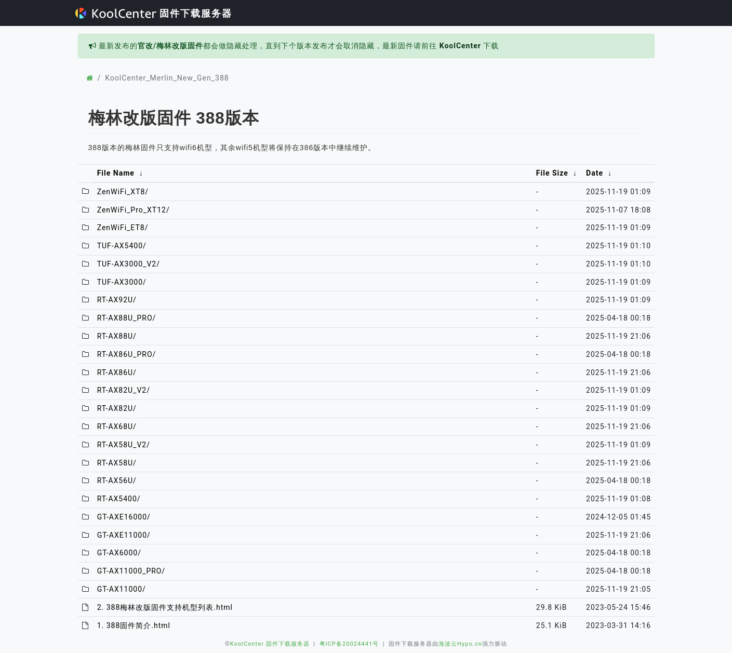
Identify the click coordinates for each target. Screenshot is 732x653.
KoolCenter (460, 46)
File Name (116, 173)
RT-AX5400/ (119, 499)
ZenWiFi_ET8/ (123, 227)
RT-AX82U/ (117, 408)
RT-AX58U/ (117, 463)
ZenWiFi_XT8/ (123, 192)
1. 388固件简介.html (133, 625)
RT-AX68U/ (117, 426)
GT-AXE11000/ (124, 535)
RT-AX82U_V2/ (123, 390)
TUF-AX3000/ (122, 282)
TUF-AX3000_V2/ (128, 264)
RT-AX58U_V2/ (123, 445)
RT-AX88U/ (117, 336)
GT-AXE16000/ (124, 517)
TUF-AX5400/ (122, 246)
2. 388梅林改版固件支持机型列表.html (165, 607)
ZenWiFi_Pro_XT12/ (133, 210)
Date (594, 173)
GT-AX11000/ (121, 589)
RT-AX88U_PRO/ (126, 318)
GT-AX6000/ (119, 553)
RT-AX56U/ (117, 480)
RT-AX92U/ (117, 300)
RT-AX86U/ (117, 372)
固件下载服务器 (154, 13)
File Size (552, 173)
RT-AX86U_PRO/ (126, 354)
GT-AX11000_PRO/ (131, 571)
